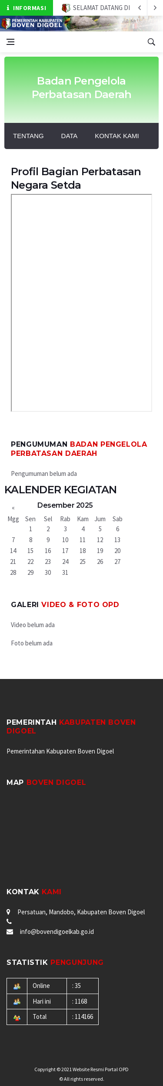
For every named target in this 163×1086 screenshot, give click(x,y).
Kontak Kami (117, 135)
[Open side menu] (10, 41)
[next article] (139, 8)
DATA (69, 135)
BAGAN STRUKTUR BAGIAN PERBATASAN (81, 303)
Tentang (28, 135)
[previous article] (155, 8)
